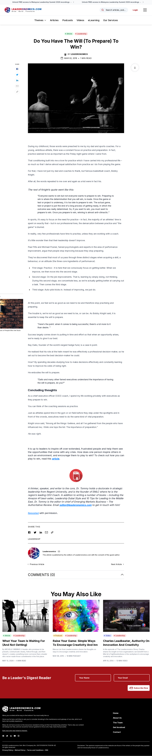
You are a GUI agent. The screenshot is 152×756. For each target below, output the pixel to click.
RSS (46, 750)
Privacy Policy (7, 750)
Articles (54, 20)
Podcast (58, 636)
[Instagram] (18, 736)
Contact (117, 732)
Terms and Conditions (35, 750)
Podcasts (67, 20)
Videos (80, 20)
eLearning (93, 20)
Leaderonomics (79, 54)
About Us (117, 718)
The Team (118, 723)
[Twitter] (7, 736)
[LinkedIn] (11, 736)
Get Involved (119, 727)
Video (107, 636)
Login (135, 10)
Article (68, 34)
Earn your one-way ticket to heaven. (14, 731)
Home (115, 713)
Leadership (80, 34)
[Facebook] (3, 736)
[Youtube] (15, 736)
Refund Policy (20, 750)
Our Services (110, 20)
